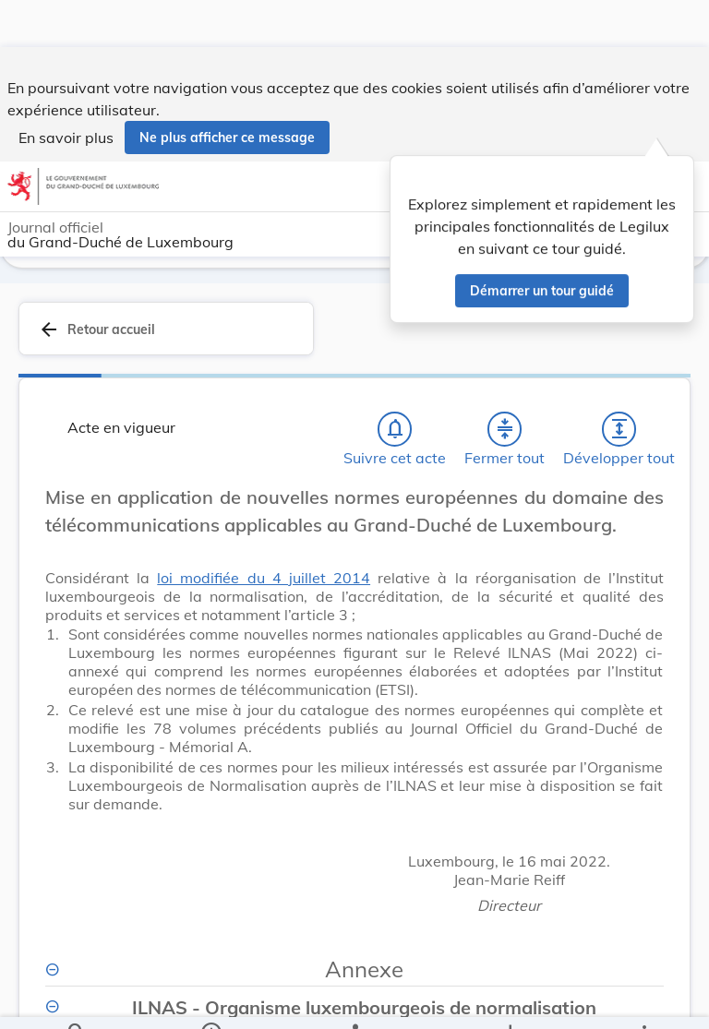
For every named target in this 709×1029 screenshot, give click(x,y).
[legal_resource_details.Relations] (354, 999)
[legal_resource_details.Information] (211, 999)
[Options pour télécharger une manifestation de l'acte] (509, 999)
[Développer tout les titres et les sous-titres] (619, 425)
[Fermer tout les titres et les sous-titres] (505, 425)
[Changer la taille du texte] (644, 514)
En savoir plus (66, 90)
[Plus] (643, 999)
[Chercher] (76, 999)
